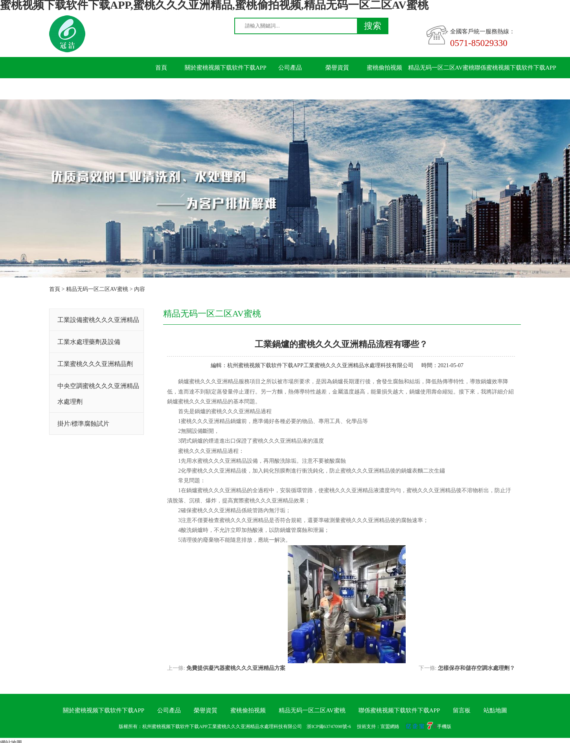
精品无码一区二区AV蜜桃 (441, 67)
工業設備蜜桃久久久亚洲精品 (98, 319)
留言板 (161, 89)
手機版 (444, 726)
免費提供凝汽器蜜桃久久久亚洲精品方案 (235, 668)
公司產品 (290, 67)
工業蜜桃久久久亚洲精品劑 (95, 363)
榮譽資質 (337, 67)
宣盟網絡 (390, 726)
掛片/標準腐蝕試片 (83, 423)
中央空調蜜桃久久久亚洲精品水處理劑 (98, 394)
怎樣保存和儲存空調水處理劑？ (476, 668)
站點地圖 (495, 710)
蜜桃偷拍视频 (384, 67)
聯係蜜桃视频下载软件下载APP (515, 67)
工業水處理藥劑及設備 (88, 341)
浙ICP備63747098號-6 (329, 726)
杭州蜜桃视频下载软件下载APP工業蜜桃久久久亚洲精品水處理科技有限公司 (320, 365)
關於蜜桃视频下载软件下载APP (226, 67)
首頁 (161, 67)
